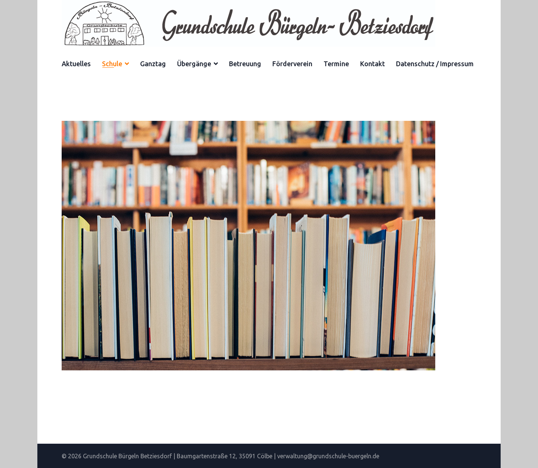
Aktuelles (76, 63)
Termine (336, 63)
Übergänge (194, 63)
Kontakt (372, 63)
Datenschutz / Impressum (435, 63)
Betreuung (245, 63)
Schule (112, 63)
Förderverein (292, 63)
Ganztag (153, 63)
